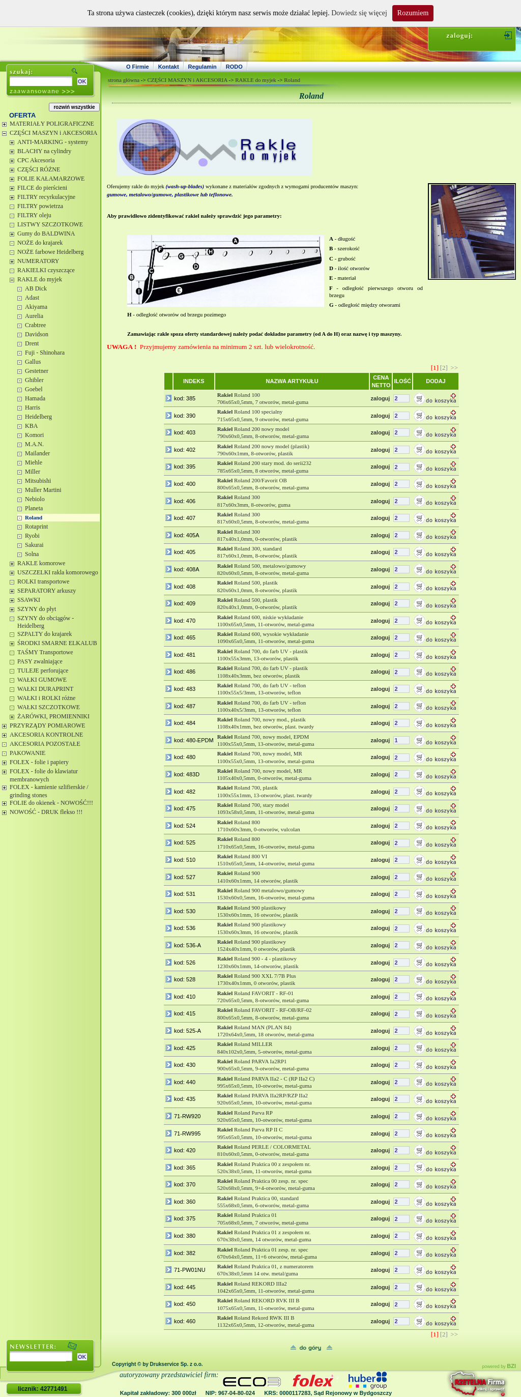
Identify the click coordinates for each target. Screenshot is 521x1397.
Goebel (34, 389)
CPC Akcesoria (36, 160)
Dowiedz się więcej (359, 13)
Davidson (36, 334)
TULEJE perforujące (42, 670)
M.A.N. (34, 444)
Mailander (37, 453)
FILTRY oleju (34, 215)
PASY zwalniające (40, 661)
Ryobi (32, 535)
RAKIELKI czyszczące (46, 270)
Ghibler (34, 380)
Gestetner (36, 370)
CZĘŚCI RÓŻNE (38, 169)
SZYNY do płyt (36, 609)
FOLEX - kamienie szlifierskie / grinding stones (49, 791)
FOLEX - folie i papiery (39, 762)
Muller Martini (43, 489)
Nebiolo (35, 499)
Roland (33, 517)
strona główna (123, 80)
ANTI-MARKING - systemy (52, 141)
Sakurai (34, 544)
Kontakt (168, 67)
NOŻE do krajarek (40, 242)
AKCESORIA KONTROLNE (46, 734)
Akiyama (36, 306)
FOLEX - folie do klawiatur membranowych (44, 775)
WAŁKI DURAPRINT (45, 688)
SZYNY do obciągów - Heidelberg (45, 622)
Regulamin (202, 67)
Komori (34, 435)
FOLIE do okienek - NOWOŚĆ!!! (51, 802)
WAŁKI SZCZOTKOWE (48, 707)
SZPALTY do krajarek (44, 633)
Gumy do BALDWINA (46, 233)
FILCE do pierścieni (42, 187)
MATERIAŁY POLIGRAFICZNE (52, 123)
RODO (234, 67)
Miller (32, 471)
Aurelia (34, 315)
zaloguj (380, 398)
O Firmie (137, 67)
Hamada (35, 398)
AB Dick (36, 288)
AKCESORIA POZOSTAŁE (45, 743)
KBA (31, 425)
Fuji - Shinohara (45, 352)
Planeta (34, 508)
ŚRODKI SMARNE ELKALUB (57, 643)
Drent (32, 343)
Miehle (33, 462)
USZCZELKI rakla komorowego (57, 572)
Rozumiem (412, 13)
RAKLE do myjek (39, 279)
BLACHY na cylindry (44, 151)
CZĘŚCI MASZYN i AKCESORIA (53, 132)
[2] (444, 367)
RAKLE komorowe (41, 563)
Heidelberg (38, 416)
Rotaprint (36, 526)
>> (454, 367)
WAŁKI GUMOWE (42, 679)
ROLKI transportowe (43, 581)
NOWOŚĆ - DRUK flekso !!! (46, 812)
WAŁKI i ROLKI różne (46, 698)
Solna (32, 554)
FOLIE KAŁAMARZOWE (50, 178)
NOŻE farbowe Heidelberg (50, 251)
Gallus (33, 361)
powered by (499, 1366)
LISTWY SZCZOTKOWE (50, 224)
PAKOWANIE (27, 752)
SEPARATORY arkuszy (46, 590)
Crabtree (35, 325)
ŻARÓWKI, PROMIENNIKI (53, 716)
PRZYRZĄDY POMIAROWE (47, 725)
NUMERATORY (38, 261)
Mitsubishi (38, 480)
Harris (32, 407)
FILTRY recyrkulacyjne (46, 196)
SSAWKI (28, 599)
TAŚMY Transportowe (45, 652)
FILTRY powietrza (40, 206)
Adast (32, 297)
